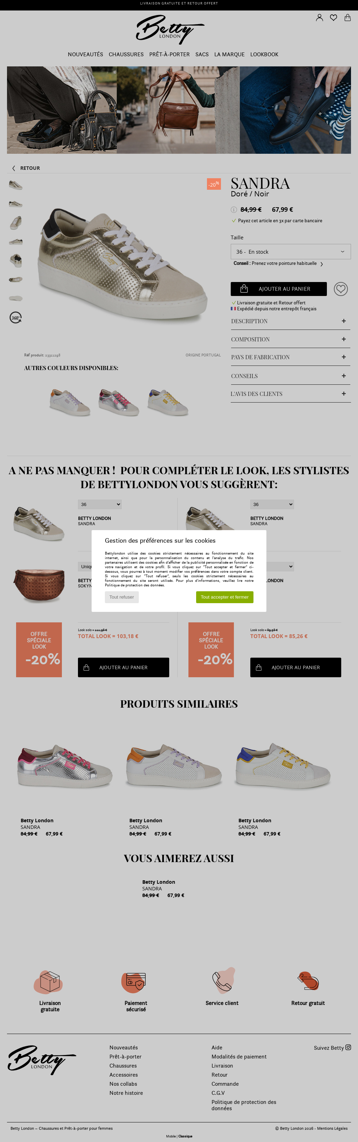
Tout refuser (121, 597)
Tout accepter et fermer (225, 597)
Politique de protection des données (134, 585)
